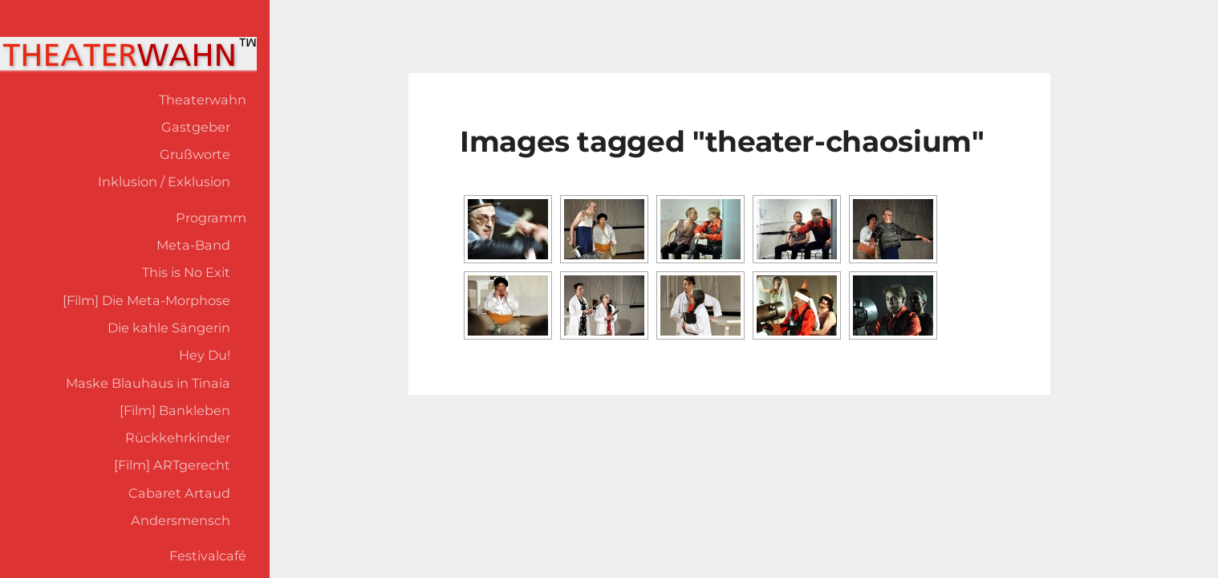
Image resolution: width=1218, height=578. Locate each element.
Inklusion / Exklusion (164, 181)
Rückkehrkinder (177, 437)
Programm (211, 218)
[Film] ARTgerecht (172, 465)
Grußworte (195, 154)
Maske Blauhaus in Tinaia (148, 383)
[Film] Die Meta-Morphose (146, 300)
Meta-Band (193, 245)
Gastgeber (195, 127)
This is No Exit (186, 272)
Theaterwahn (202, 100)
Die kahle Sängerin (169, 328)
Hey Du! (204, 355)
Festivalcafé (207, 555)
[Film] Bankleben (175, 410)
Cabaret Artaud (179, 493)
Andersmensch (180, 520)
